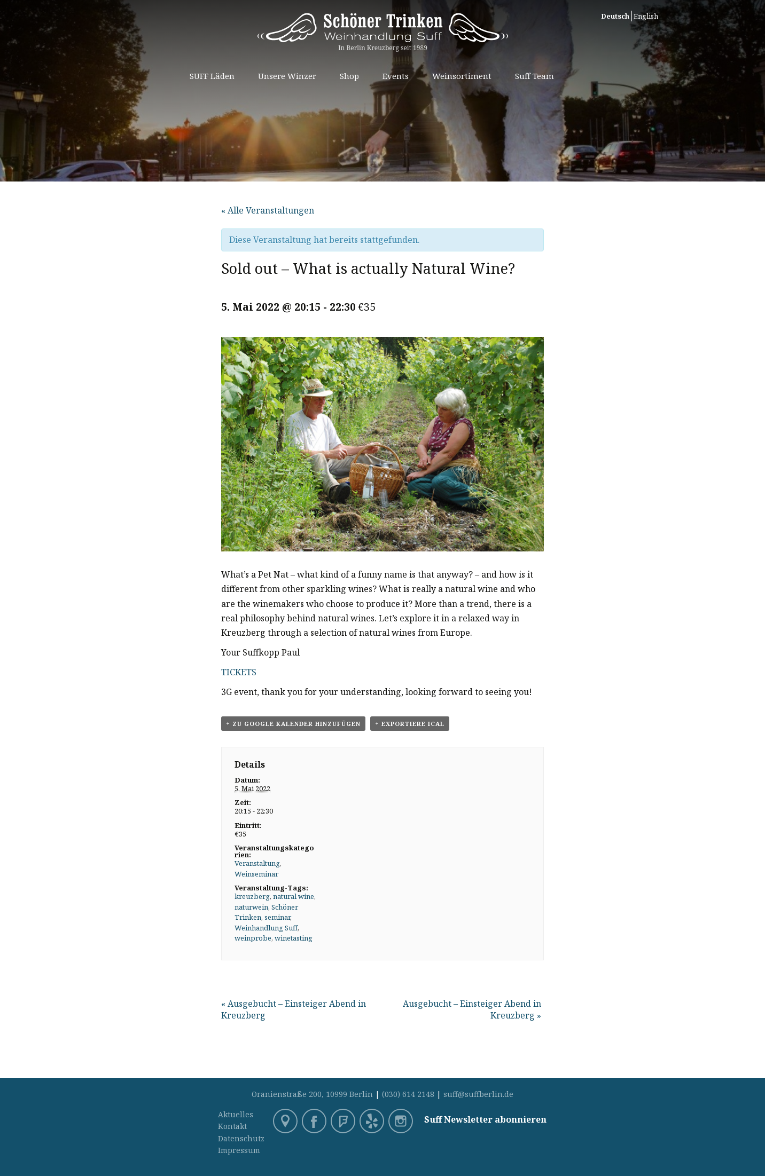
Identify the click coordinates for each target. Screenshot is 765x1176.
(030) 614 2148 (408, 1094)
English (646, 16)
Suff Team (534, 75)
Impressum (239, 1150)
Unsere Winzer (287, 75)
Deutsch (615, 16)
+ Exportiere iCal (409, 724)
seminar (277, 917)
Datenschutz (241, 1138)
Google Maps (286, 1122)
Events (395, 75)
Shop (349, 75)
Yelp (373, 1122)
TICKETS (238, 672)
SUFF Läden (212, 75)
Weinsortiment (461, 75)
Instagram (401, 1122)
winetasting (294, 938)
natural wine (293, 896)
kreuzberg (252, 896)
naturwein (251, 907)
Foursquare (344, 1122)
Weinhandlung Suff (266, 928)
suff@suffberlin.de (478, 1094)
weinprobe (253, 938)
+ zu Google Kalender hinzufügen (293, 724)
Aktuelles (235, 1114)
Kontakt (232, 1126)
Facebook (315, 1122)
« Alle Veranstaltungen (267, 210)
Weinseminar (256, 874)
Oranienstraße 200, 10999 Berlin (312, 1094)
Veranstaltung (257, 863)
